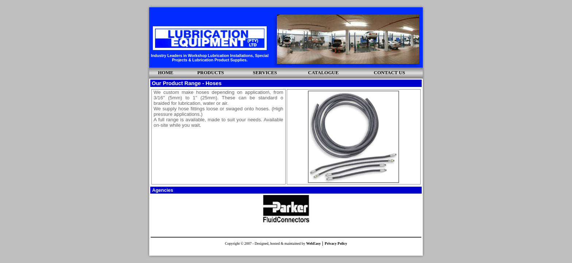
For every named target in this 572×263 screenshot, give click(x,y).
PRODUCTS (210, 72)
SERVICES (265, 72)
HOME (165, 72)
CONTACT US (389, 72)
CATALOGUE (323, 72)
